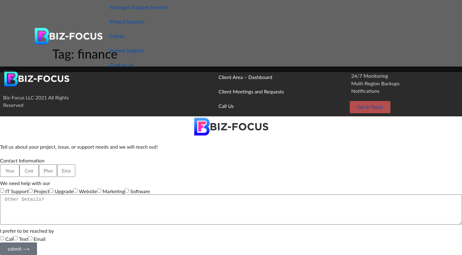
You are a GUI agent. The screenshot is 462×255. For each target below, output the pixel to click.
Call (9, 239)
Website (88, 191)
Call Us (226, 106)
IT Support (17, 191)
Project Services (127, 21)
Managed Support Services (139, 7)
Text (23, 239)
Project (42, 191)
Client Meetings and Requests (251, 91)
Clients (117, 36)
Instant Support (127, 50)
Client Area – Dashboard (245, 77)
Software (140, 191)
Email (39, 239)
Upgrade (64, 191)
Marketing (114, 191)
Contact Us (122, 65)
